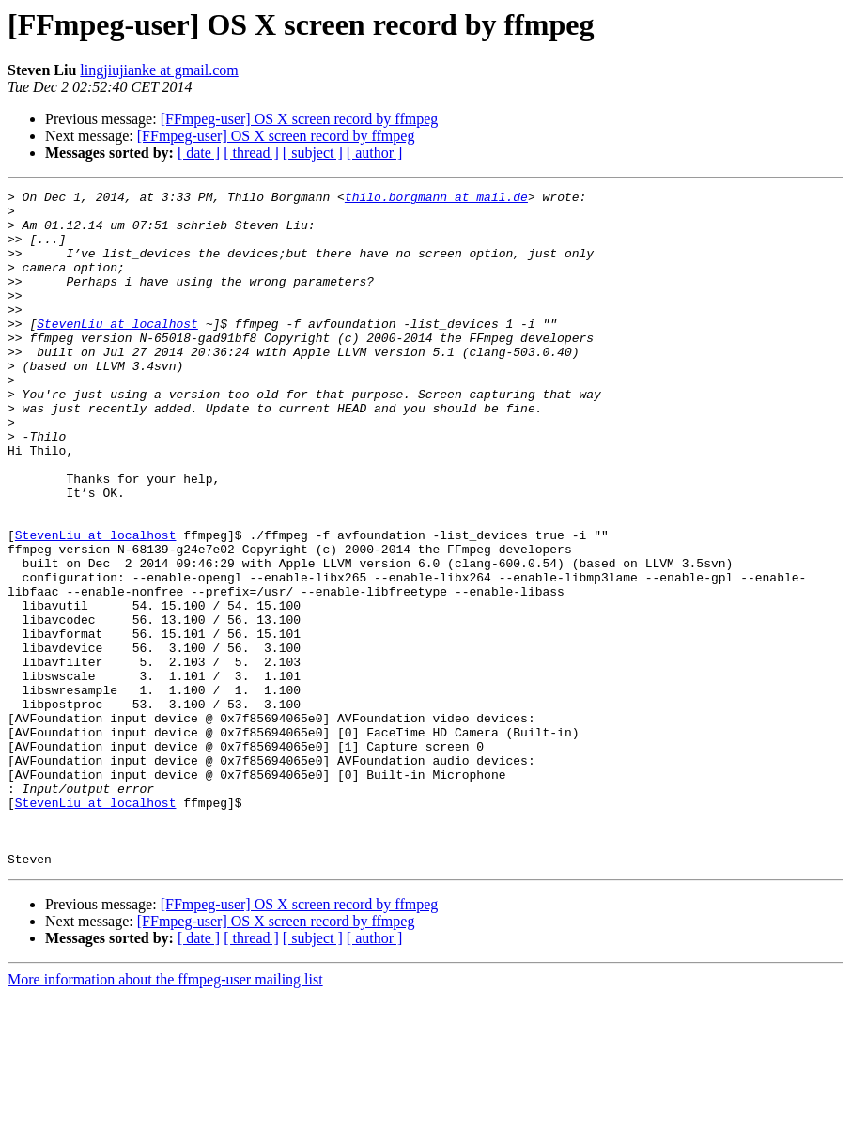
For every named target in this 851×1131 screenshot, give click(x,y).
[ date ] (199, 153)
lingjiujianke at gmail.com (159, 70)
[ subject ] (313, 153)
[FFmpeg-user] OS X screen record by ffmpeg (300, 119)
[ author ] (375, 153)
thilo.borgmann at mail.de (436, 199)
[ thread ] (251, 153)
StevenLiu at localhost (117, 351)
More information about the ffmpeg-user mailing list (165, 1115)
